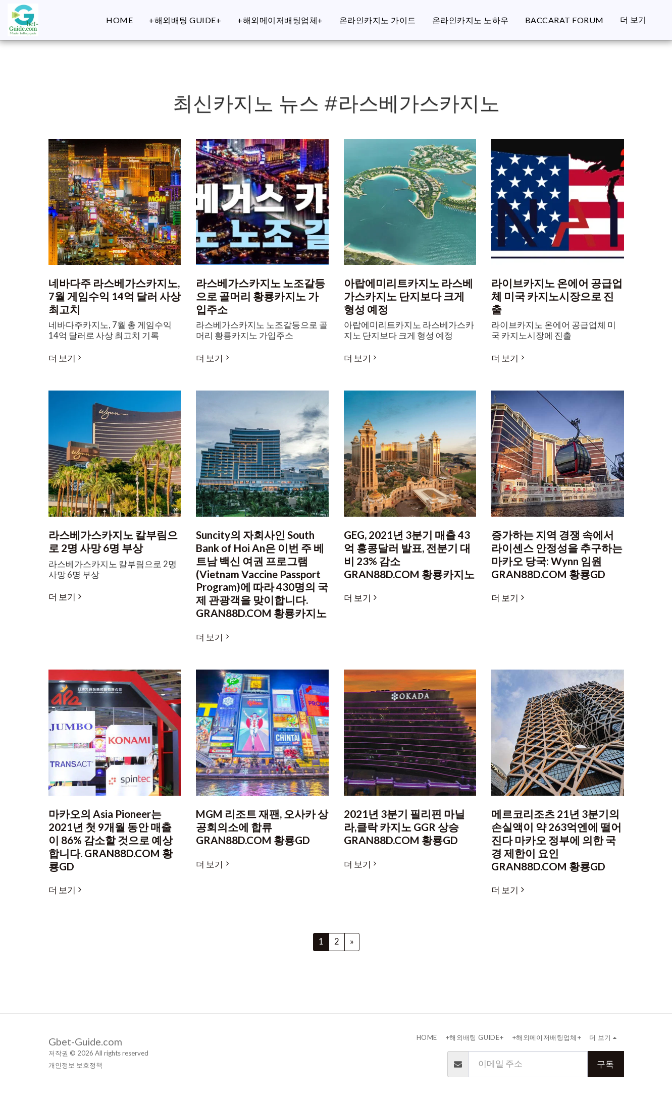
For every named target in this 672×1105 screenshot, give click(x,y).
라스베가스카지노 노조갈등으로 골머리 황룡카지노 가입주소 (260, 296)
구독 (605, 1064)
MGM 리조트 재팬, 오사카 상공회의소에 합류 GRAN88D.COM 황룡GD (262, 827)
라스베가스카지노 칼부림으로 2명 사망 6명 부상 (113, 541)
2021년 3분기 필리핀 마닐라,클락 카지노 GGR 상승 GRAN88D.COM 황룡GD (404, 827)
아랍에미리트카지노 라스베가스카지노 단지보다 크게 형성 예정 (408, 296)
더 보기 (66, 358)
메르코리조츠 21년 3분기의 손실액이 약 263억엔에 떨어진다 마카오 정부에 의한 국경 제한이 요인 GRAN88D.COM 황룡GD (556, 840)
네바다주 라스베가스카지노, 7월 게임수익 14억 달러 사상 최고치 (114, 296)
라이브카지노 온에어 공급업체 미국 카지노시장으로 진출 (557, 296)
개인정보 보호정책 (75, 1065)
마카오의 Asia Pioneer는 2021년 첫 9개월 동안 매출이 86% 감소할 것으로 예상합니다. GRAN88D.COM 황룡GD (110, 840)
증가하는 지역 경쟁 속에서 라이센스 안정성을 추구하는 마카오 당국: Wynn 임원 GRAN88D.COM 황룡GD (557, 554)
